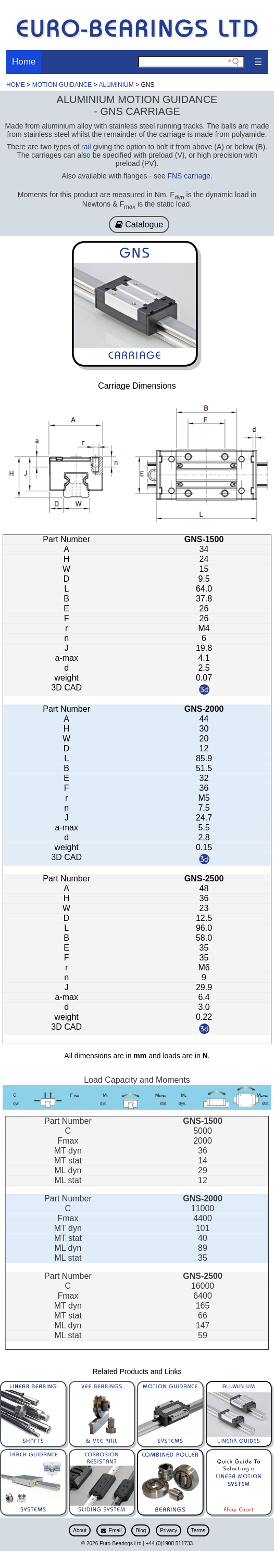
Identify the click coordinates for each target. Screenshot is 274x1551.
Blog (140, 1530)
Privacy (168, 1530)
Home (23, 62)
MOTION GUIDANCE (62, 84)
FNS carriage (188, 176)
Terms (198, 1530)
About (79, 1530)
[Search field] (191, 62)
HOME (15, 84)
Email (111, 1530)
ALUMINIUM (116, 84)
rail (86, 147)
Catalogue (139, 224)
